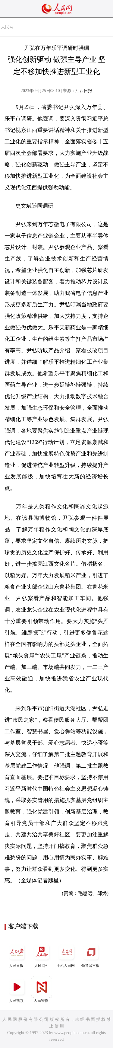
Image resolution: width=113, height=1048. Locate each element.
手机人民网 (66, 954)
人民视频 (16, 989)
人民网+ (41, 954)
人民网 (7, 27)
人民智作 (41, 989)
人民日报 (16, 954)
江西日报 (83, 90)
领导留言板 (91, 954)
